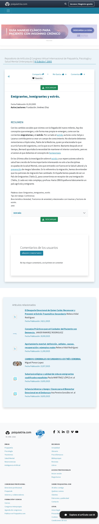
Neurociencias (10, 462)
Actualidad (56, 448)
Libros (54, 465)
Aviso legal (56, 510)
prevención (16, 169)
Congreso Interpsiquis (13, 506)
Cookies (55, 517)
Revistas (55, 462)
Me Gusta (60, 74)
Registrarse (56, 477)
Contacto (55, 501)
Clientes (55, 495)
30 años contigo (58, 487)
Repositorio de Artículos (17, 58)
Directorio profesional (13, 487)
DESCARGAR (49, 87)
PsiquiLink (8, 491)
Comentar (78, 74)
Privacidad (56, 513)
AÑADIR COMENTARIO (32, 253)
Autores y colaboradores (14, 495)
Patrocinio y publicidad (60, 498)
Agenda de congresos (13, 510)
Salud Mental (9, 458)
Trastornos (9, 454)
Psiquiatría (9, 448)
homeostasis (55, 153)
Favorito (37, 78)
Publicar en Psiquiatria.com (15, 513)
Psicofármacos (57, 454)
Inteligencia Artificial (12, 465)
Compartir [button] (39, 74)
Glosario (55, 451)
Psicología (9, 451)
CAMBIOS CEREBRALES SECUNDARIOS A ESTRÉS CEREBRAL (53, 359)
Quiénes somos (58, 491)
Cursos (7, 503)
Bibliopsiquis (56, 458)
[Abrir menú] (8, 10)
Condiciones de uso (59, 520)
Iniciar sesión (57, 473)
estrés (60, 135)
